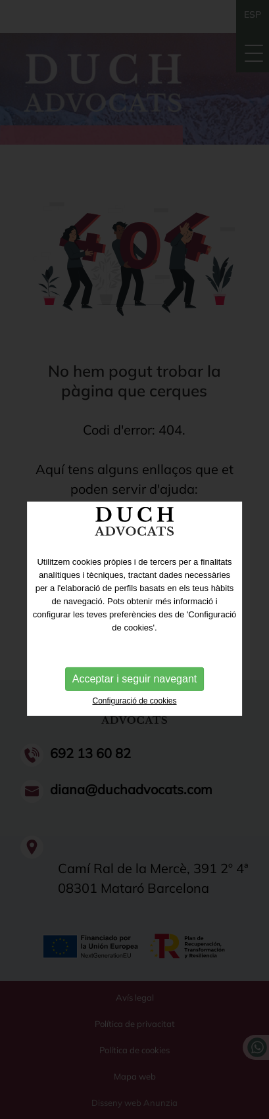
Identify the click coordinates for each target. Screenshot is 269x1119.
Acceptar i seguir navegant (134, 692)
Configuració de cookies (134, 714)
